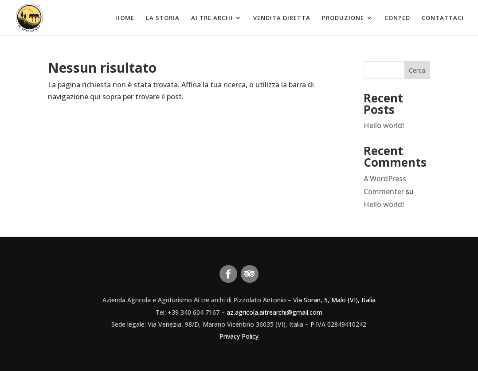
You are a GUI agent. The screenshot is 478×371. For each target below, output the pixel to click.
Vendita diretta (281, 18)
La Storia (163, 18)
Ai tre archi (212, 18)
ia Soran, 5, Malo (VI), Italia (336, 300)
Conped (397, 18)
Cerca (417, 70)
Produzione (343, 18)
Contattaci (443, 18)
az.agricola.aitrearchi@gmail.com (274, 312)
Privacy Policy (239, 336)
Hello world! (384, 125)
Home (124, 18)
